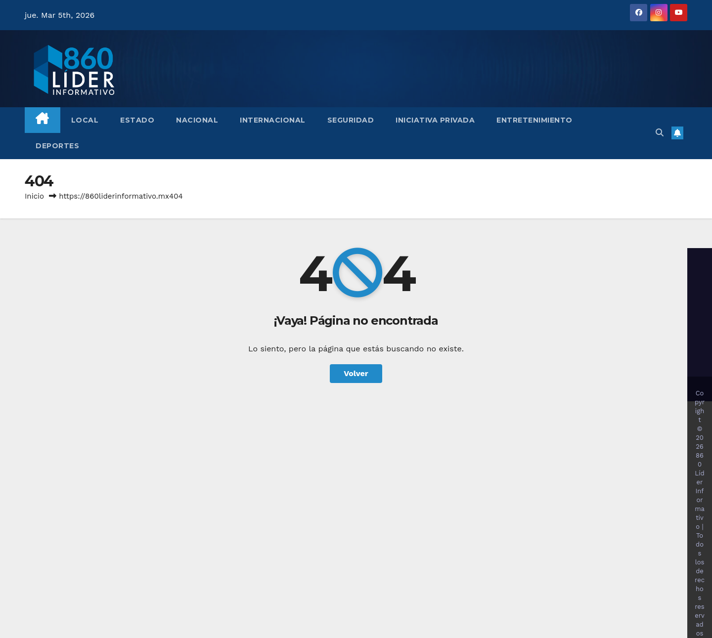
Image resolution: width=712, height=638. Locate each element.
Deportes (57, 145)
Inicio (34, 196)
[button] (660, 132)
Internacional (273, 120)
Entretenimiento (534, 120)
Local (85, 120)
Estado (137, 120)
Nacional (197, 120)
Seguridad (350, 120)
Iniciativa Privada (435, 120)
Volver (356, 373)
